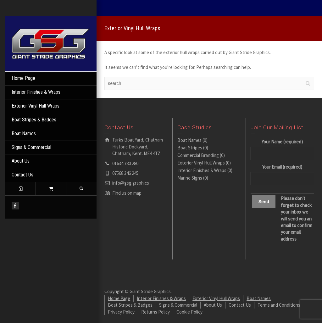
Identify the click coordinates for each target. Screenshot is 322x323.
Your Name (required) (282, 147)
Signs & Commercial (31, 147)
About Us (21, 161)
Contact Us (22, 175)
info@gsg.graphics (130, 183)
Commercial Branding (198, 155)
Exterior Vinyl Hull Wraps (35, 106)
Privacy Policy (121, 312)
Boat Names (24, 133)
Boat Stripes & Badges (34, 120)
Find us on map (127, 193)
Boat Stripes (189, 148)
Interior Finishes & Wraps (36, 92)
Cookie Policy (189, 312)
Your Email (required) (282, 172)
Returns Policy (155, 312)
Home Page (23, 78)
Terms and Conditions (279, 305)
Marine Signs (189, 178)
